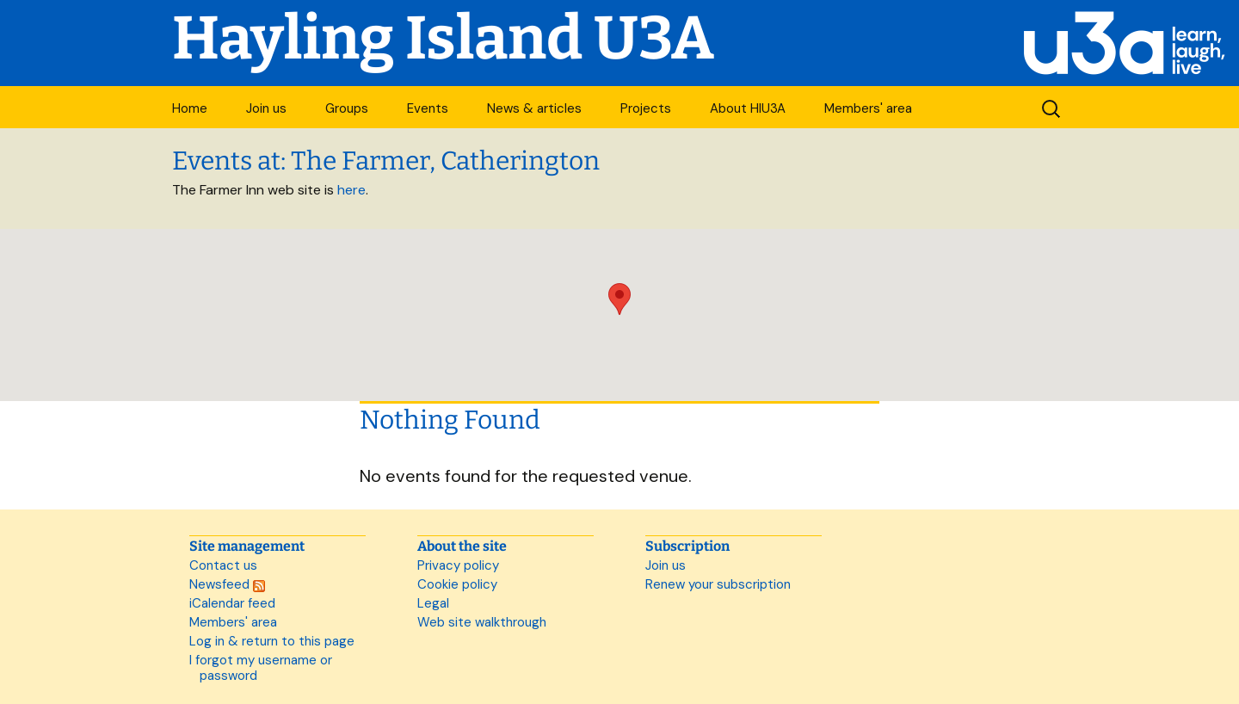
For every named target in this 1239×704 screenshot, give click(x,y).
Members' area (868, 108)
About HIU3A (748, 108)
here (351, 190)
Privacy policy (458, 565)
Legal (433, 603)
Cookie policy (457, 584)
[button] (619, 299)
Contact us (223, 565)
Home (189, 108)
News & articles (534, 108)
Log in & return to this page (271, 641)
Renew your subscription (718, 584)
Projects (645, 108)
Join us (266, 108)
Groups (346, 108)
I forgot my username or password (260, 668)
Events (427, 108)
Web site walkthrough (481, 622)
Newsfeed (227, 584)
